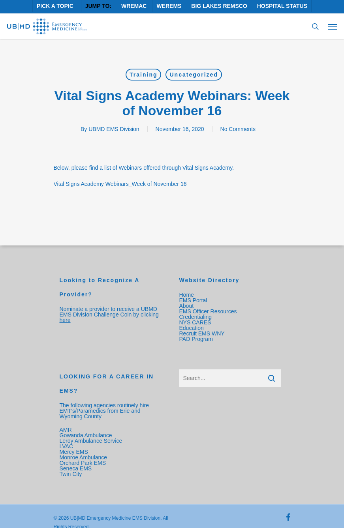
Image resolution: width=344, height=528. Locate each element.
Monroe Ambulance (83, 457)
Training (143, 74)
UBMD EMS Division (113, 129)
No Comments (238, 129)
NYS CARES (196, 322)
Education (191, 328)
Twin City (72, 474)
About (186, 306)
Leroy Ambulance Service (91, 441)
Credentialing (195, 317)
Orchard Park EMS (83, 463)
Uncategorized (193, 74)
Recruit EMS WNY (202, 333)
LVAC (67, 446)
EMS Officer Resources (208, 311)
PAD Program (196, 339)
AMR (66, 430)
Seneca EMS (77, 468)
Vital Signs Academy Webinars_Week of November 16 (120, 184)
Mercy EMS (74, 452)
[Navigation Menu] (332, 26)
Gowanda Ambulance (86, 435)
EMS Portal (193, 300)
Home (186, 295)
